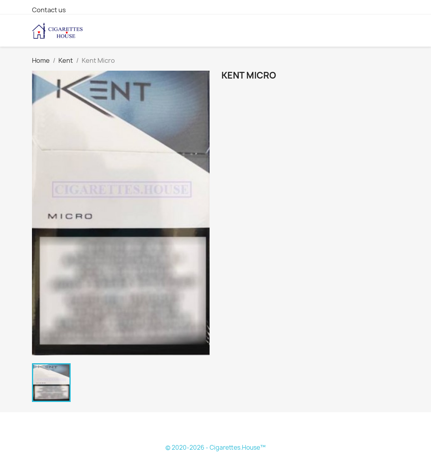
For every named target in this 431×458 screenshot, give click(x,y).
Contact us (49, 10)
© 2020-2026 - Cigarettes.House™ (215, 447)
